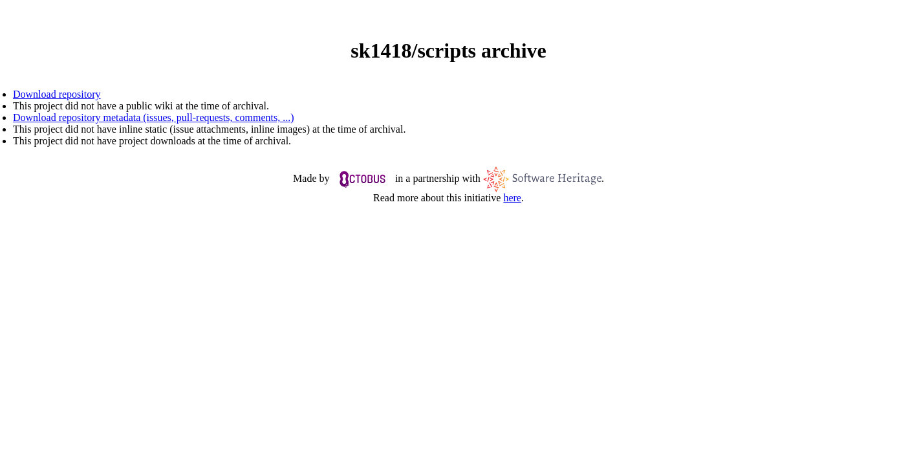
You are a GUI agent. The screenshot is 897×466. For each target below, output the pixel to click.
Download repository (57, 94)
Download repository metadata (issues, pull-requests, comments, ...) (153, 117)
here (512, 197)
